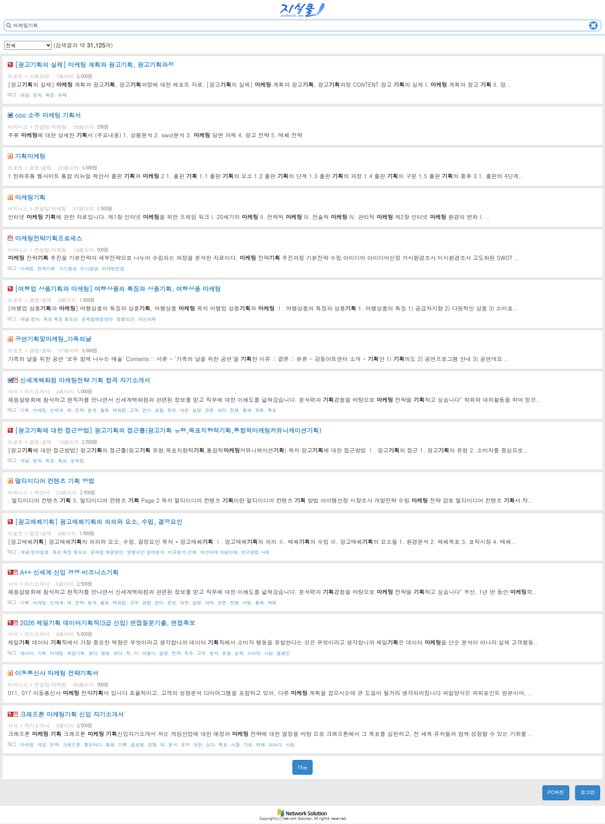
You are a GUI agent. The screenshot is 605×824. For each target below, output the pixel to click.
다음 (303, 767)
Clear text (593, 25)
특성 (62, 461)
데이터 (27, 653)
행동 (105, 653)
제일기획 (76, 653)
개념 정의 (30, 319)
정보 (171, 410)
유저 (185, 744)
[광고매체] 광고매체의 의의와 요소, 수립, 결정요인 (95, 521)
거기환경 (68, 268)
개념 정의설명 (34, 552)
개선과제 (147, 319)
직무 (188, 653)
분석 (92, 410)
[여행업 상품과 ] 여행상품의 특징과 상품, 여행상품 (114, 288)
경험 (159, 410)
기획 (24, 410)
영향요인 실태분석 (145, 552)
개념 (24, 95)
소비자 (253, 653)
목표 (271, 410)
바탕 (246, 602)
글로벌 (137, 744)
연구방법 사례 (255, 552)
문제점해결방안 (97, 319)
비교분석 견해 (182, 552)
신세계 (56, 410)
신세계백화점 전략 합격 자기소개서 (79, 380)
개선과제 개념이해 (218, 552)
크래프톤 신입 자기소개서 (65, 714)
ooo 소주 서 (44, 115)
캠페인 (283, 653)
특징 (50, 95)
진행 (234, 410)
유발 (226, 653)
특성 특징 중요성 (60, 319)
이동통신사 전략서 (53, 673)
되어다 (275, 744)
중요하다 (93, 744)
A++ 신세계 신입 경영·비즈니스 (63, 572)
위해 (260, 744)
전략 (79, 410)
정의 (37, 95)
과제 (62, 95)
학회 (259, 410)
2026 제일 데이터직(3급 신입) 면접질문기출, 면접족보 (101, 622)
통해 (246, 410)
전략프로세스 (45, 238)
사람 (268, 653)
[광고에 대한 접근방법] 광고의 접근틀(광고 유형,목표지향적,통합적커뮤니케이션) (164, 430)
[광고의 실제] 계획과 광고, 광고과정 (91, 64)
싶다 (210, 744)
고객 (134, 410)
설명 (196, 410)
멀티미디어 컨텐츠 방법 (51, 480)
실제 (239, 653)
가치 (247, 744)
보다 (117, 653)
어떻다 (148, 653)
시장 (235, 744)
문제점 (77, 461)
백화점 (119, 410)
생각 (92, 653)
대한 (184, 410)
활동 (104, 410)
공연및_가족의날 (49, 338)
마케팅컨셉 (113, 268)
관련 (209, 410)
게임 (41, 744)
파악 (221, 410)
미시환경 (89, 268)
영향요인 (126, 319)
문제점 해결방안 (106, 552)
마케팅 (27, 268)
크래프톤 (72, 744)
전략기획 (46, 268)
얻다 (146, 410)
